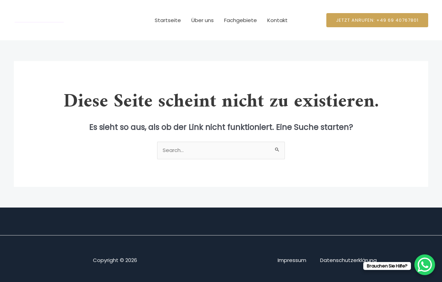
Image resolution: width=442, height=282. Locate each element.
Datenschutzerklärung (348, 260)
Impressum (292, 260)
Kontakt (277, 20)
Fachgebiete (240, 20)
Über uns (202, 20)
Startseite (168, 20)
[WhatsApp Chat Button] (424, 264)
